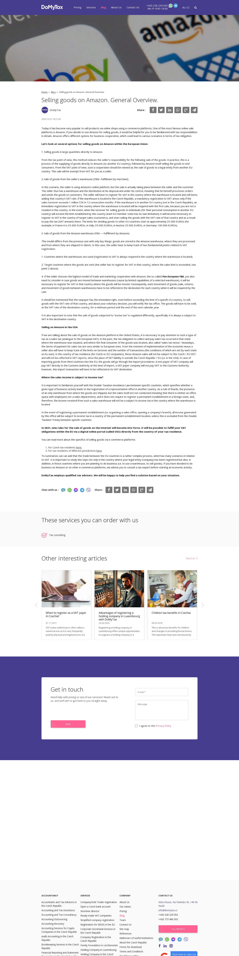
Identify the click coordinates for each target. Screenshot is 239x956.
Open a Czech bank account (95, 906)
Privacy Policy (163, 725)
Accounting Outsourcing (54, 919)
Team (123, 920)
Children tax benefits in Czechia (171, 613)
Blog (103, 7)
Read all (190, 558)
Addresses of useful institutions (136, 938)
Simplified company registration (97, 920)
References (126, 933)
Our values (125, 906)
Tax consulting (57, 535)
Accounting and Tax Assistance (58, 910)
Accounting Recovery (52, 923)
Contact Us (133, 7)
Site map (124, 929)
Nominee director (89, 911)
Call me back (178, 929)
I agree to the (153, 725)
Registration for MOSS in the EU (97, 924)
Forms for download (131, 947)
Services (91, 7)
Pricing (77, 7)
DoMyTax (55, 110)
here (78, 447)
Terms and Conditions (131, 951)
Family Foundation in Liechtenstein (99, 945)
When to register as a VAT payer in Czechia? (66, 614)
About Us (116, 7)
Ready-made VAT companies (96, 915)
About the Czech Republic (133, 942)
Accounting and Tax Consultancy (59, 914)
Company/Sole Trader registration (98, 902)
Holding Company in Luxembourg (98, 949)
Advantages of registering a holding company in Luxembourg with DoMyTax (119, 616)
